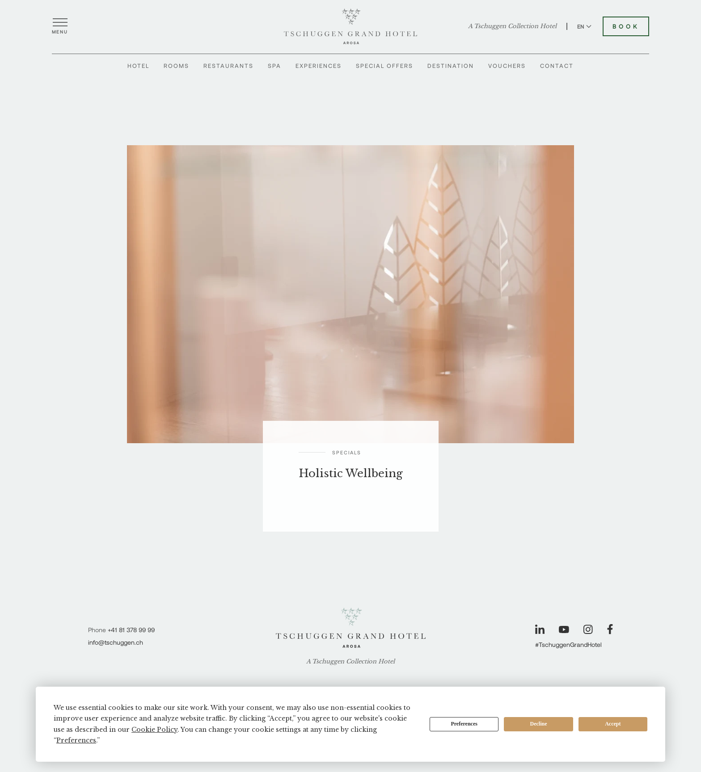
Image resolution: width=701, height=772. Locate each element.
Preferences (464, 724)
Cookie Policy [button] (154, 730)
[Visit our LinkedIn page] (540, 629)
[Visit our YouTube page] (564, 629)
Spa (274, 65)
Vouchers (507, 65)
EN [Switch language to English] (584, 26)
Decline (538, 724)
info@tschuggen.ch (115, 642)
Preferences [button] (76, 740)
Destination (450, 65)
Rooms (176, 65)
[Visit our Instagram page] (588, 629)
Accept (613, 724)
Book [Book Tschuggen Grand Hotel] (625, 26)
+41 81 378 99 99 (131, 630)
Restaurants (228, 65)
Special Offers (384, 65)
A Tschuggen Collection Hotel (512, 26)
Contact (557, 65)
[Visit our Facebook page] (610, 629)
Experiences (319, 65)
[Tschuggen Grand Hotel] (350, 26)
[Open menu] (60, 26)
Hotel (138, 65)
